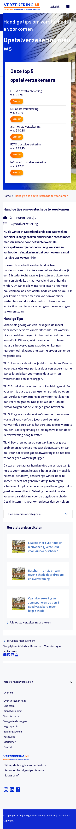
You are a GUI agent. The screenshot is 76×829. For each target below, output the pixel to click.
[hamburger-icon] (68, 7)
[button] (38, 688)
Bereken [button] (17, 101)
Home (7, 195)
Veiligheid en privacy (34, 815)
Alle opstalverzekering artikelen (29, 622)
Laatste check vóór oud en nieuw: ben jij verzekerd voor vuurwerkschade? (45, 547)
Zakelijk (54, 6)
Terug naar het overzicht (19, 640)
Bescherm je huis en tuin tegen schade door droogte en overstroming (46, 575)
